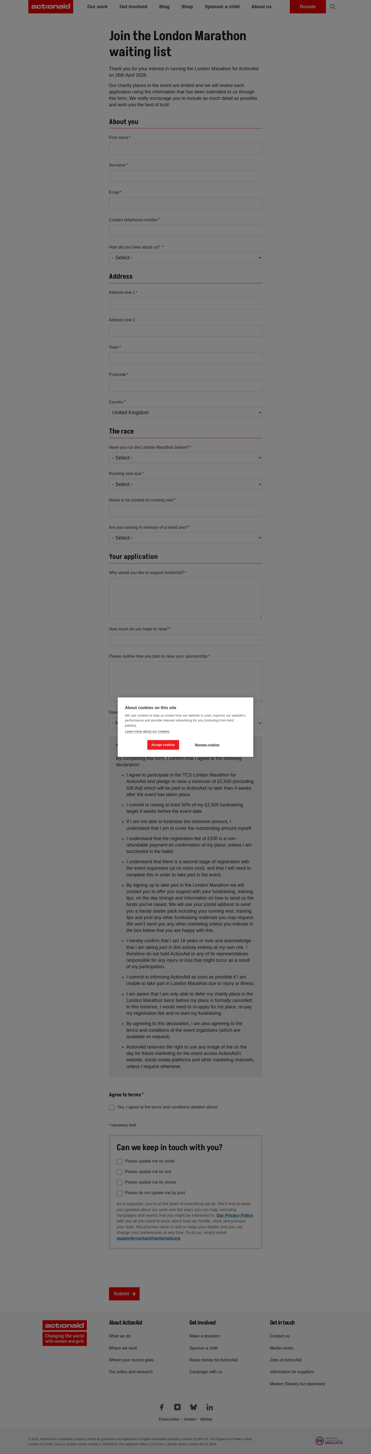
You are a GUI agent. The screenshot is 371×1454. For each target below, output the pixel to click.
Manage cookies (207, 745)
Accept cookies (163, 745)
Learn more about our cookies (147, 731)
